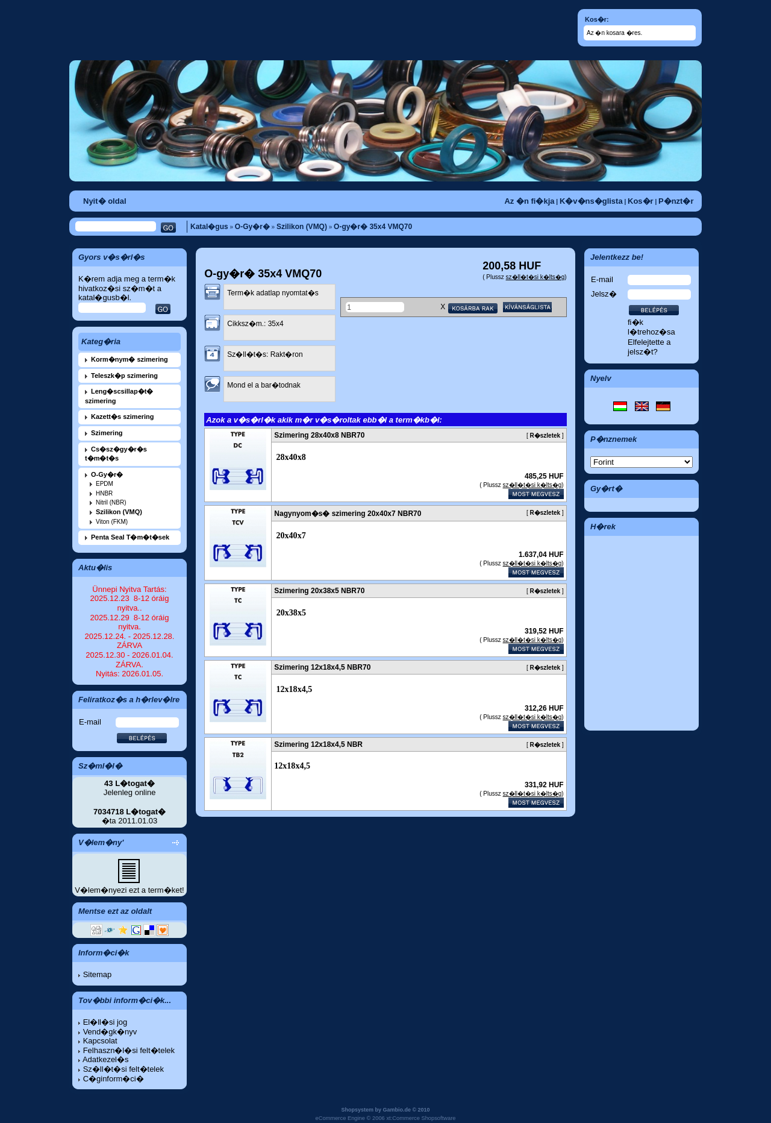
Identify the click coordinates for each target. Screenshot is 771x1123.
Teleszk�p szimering (124, 375)
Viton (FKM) (112, 521)
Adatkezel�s (106, 1059)
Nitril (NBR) (111, 502)
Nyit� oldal (104, 201)
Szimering (107, 432)
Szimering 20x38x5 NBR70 (319, 591)
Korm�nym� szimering (129, 359)
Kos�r (641, 201)
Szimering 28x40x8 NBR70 (319, 435)
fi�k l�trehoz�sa (651, 327)
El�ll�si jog (105, 1022)
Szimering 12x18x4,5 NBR (318, 744)
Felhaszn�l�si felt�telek (129, 1050)
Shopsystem (357, 1110)
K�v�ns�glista (591, 201)
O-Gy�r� (252, 226)
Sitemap (97, 974)
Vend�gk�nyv (110, 1031)
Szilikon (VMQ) (301, 226)
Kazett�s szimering (122, 416)
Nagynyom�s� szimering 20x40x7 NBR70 (347, 513)
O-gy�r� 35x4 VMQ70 (373, 226)
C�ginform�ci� (113, 1078)
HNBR (104, 493)
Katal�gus (209, 226)
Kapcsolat (100, 1040)
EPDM (104, 483)
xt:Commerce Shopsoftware (420, 1118)
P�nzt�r (676, 201)
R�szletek (545, 435)
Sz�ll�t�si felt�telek (123, 1069)
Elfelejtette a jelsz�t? (649, 347)
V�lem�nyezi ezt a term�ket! (129, 890)
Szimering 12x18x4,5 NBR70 (322, 667)
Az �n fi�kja (529, 201)
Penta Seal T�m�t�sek (130, 537)
